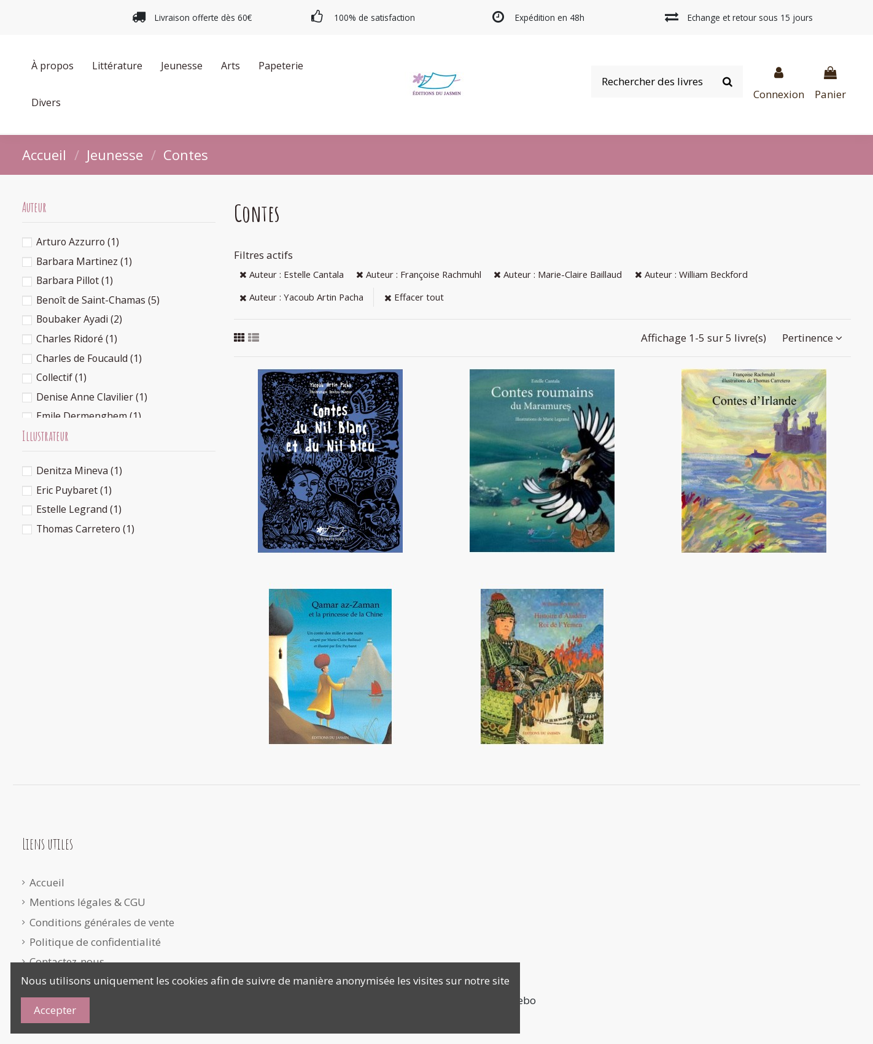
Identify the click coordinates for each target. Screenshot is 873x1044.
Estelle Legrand (79, 509)
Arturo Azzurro (77, 241)
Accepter (55, 1010)
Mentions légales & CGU (87, 902)
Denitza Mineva (79, 470)
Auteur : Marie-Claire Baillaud (558, 274)
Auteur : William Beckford (691, 274)
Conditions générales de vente (101, 922)
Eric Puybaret (74, 490)
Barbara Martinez (84, 261)
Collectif (61, 377)
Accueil (46, 882)
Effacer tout (414, 297)
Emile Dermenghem (88, 416)
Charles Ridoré (76, 338)
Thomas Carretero (85, 528)
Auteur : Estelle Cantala (291, 274)
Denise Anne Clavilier (91, 397)
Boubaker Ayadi (79, 319)
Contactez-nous (66, 961)
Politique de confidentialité (95, 942)
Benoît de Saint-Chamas (98, 300)
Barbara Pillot (74, 280)
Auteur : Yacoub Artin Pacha (301, 297)
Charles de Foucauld (89, 358)
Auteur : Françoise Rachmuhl (418, 274)
